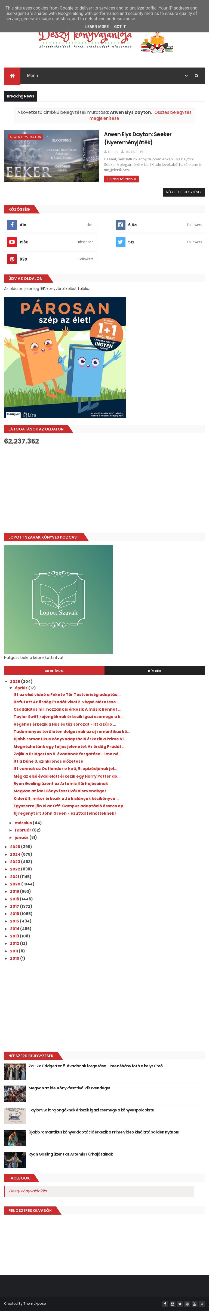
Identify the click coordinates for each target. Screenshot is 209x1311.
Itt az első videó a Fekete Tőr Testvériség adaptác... (67, 694)
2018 (15, 898)
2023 (15, 861)
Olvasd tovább (107, 173)
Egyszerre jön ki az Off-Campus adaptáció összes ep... (70, 806)
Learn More (97, 27)
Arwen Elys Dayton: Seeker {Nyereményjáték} (125, 138)
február (23, 830)
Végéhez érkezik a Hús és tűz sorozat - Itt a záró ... (65, 724)
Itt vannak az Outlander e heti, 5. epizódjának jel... (65, 768)
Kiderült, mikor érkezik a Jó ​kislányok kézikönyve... (66, 798)
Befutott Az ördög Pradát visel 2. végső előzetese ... (67, 702)
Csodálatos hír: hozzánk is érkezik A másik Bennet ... (67, 709)
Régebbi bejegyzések (184, 192)
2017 (15, 906)
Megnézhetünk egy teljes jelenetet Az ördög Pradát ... (69, 746)
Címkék (154, 671)
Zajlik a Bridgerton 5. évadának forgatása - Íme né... (68, 754)
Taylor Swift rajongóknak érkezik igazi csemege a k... (69, 716)
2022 (15, 869)
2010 (15, 958)
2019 (15, 891)
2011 (14, 951)
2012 (15, 943)
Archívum (54, 671)
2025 (15, 846)
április (21, 688)
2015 (15, 921)
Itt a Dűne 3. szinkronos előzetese (48, 761)
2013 (15, 936)
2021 (15, 876)
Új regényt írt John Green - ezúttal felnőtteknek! (65, 813)
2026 (15, 681)
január (22, 837)
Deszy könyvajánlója (28, 1191)
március (24, 822)
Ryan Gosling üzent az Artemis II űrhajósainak (61, 783)
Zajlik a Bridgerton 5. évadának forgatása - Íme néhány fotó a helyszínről (96, 1066)
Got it (120, 27)
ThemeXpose (34, 1303)
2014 (15, 928)
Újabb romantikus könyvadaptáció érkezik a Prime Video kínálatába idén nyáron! (104, 1132)
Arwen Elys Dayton (25, 137)
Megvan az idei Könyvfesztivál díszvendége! (60, 791)
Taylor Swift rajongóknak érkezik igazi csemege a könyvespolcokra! (91, 1110)
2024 (15, 854)
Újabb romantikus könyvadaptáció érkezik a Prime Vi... (70, 739)
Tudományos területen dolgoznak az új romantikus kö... (72, 731)
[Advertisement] (104, 489)
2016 (15, 913)
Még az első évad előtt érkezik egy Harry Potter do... (67, 776)
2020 (15, 884)
